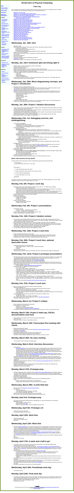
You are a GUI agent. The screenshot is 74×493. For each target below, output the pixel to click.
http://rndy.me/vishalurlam (39, 262)
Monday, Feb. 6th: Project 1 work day (21, 18)
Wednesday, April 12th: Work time (21, 36)
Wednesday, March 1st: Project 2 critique (22, 26)
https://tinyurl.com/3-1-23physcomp (32, 310)
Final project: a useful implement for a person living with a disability (5, 50)
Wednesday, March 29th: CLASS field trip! (22, 32)
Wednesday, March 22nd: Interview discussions (23, 30)
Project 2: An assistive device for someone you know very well (5, 57)
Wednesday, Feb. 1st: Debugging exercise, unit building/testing (27, 16)
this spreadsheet (38, 464)
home (2, 5)
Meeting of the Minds (20, 350)
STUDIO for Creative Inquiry (37, 356)
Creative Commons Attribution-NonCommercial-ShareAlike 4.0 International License (46, 489)
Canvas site (4, 10)
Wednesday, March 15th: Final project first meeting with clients (26, 28)
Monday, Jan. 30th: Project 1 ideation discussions (24, 15)
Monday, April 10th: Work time (20, 35)
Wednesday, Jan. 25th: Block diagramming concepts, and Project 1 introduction (30, 14)
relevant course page (41, 452)
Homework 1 (16, 58)
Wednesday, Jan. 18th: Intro (19, 12)
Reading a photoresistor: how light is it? (4, 28)
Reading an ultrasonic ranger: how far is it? (5, 35)
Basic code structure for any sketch (23, 17)
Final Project (22, 332)
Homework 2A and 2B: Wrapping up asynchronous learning (5, 65)
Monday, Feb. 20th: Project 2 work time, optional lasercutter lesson (27, 23)
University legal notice (37, 490)
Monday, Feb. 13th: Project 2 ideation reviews (23, 20)
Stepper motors (4, 39)
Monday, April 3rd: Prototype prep (21, 33)
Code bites (3, 22)
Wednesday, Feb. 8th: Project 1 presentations (23, 19)
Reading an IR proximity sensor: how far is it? (5, 32)
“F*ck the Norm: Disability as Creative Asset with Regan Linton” (40, 355)
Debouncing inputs (4, 23)
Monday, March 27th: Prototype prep (21, 31)
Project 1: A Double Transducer (4, 54)
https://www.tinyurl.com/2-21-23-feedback (33, 267)
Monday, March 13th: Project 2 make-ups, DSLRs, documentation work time (29, 27)
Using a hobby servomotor (4, 44)
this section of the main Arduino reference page (36, 282)
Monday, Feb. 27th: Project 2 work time (22, 25)
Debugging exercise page (42, 145)
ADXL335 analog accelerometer (4, 20)
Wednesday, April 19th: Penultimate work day (23, 38)
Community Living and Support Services (41, 331)
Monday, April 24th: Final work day (21, 39)
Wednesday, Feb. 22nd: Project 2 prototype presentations (25, 24)
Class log (3, 71)
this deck (26, 405)
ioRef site (3, 12)
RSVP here (20, 357)
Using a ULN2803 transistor (4, 42)
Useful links (3, 82)
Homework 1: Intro (4, 62)
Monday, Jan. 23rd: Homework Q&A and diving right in (25, 13)
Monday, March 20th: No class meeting (22, 29)
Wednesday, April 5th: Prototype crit (21, 34)
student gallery (4, 8)
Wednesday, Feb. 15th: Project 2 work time (22, 21)
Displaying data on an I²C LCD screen (5, 26)
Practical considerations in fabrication (4, 75)
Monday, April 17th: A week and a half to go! (23, 37)
